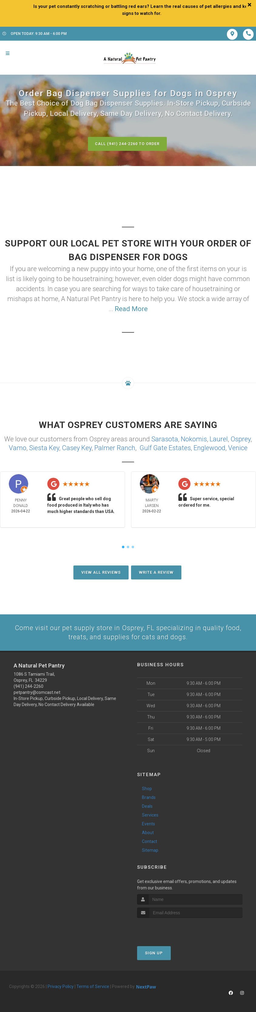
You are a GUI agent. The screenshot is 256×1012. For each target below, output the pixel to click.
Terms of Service (92, 986)
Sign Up (154, 953)
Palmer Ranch (114, 447)
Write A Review (156, 571)
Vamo (17, 447)
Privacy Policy (61, 986)
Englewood (209, 447)
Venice (238, 447)
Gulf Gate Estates (165, 447)
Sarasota (164, 439)
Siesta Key (44, 447)
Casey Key (77, 447)
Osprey (241, 439)
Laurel (219, 439)
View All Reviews (101, 571)
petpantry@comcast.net (37, 692)
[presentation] (169, 929)
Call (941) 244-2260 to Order (127, 143)
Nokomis (194, 439)
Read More (131, 309)
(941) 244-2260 (28, 686)
